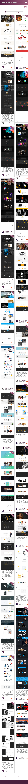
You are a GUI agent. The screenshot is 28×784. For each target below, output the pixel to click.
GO (25, 7)
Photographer (21, 545)
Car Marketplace (22, 757)
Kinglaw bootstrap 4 (22, 508)
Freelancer (21, 603)
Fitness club (21, 698)
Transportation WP (8, 342)
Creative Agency (7, 651)
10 (22, 12)
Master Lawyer (7, 578)
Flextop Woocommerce (9, 388)
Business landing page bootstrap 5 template (23, 321)
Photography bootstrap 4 (23, 239)
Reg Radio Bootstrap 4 (8, 231)
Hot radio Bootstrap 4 (8, 174)
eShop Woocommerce (23, 380)
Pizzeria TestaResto (22, 67)
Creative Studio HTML (8, 770)
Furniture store (7, 447)
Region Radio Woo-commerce (22, 177)
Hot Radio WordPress (23, 120)
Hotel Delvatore (22, 442)
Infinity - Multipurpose (8, 510)
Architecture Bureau (8, 122)
